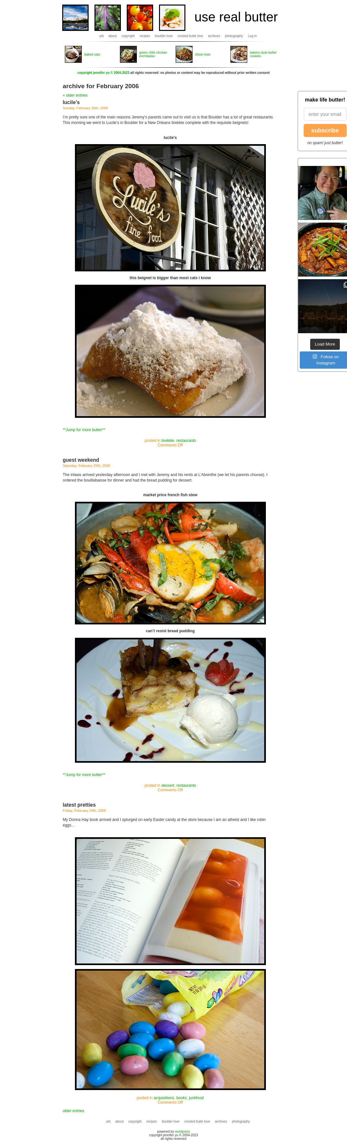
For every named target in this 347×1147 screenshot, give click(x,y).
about (112, 36)
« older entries (75, 95)
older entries (73, 1111)
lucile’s (71, 102)
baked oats (92, 54)
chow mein (203, 54)
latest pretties (79, 805)
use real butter (236, 17)
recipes (144, 36)
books (181, 1098)
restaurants (186, 440)
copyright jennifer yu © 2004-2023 (103, 73)
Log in (252, 36)
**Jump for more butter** (84, 430)
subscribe (325, 130)
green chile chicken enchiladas (153, 54)
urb (101, 36)
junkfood (196, 1098)
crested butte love (190, 36)
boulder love (163, 36)
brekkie (168, 440)
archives (214, 36)
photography (234, 36)
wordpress (182, 1131)
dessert (167, 785)
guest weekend (81, 460)
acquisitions (164, 1098)
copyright (128, 36)
